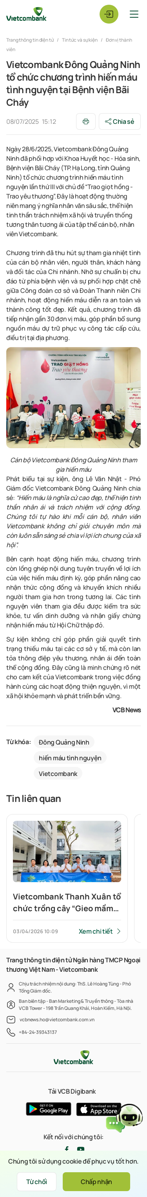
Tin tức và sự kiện (80, 40)
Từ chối (36, 1181)
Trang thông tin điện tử (30, 40)
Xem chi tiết (96, 931)
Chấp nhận (96, 1181)
